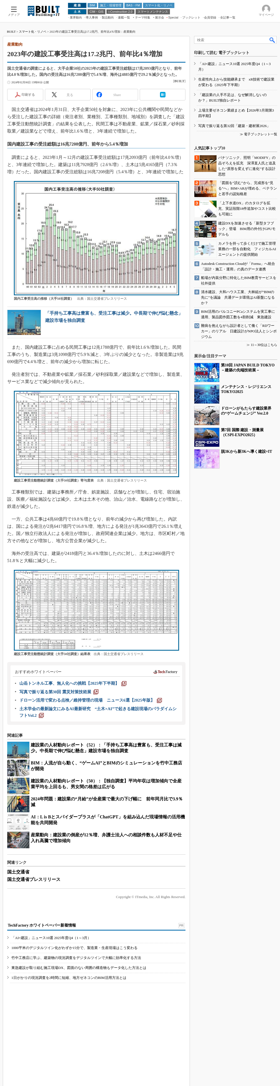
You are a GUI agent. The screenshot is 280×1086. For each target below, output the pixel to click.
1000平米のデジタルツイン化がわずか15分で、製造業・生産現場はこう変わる (74, 948)
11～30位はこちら (264, 345)
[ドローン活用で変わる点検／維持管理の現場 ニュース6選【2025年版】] (90, 700)
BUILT (11, 31)
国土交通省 (18, 872)
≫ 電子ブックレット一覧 (258, 134)
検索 (272, 40)
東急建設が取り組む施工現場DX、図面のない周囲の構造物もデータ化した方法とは (78, 968)
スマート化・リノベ (32, 31)
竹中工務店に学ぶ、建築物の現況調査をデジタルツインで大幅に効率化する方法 (76, 958)
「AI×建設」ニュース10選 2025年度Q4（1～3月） (51, 938)
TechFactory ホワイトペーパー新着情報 (42, 925)
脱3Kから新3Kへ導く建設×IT (246, 451)
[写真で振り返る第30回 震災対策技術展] (58, 692)
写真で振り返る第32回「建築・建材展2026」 (234, 126)
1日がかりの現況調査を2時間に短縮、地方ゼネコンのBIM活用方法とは (68, 978)
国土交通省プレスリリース (33, 879)
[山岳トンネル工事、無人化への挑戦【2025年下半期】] (72, 683)
